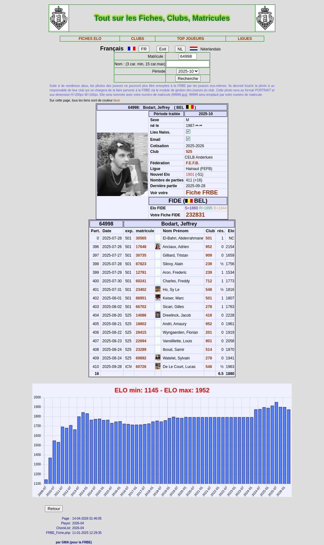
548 (208, 289)
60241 (140, 281)
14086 (140, 315)
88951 (140, 298)
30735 (140, 255)
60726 (140, 366)
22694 (140, 341)
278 (208, 307)
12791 (140, 272)
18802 (140, 324)
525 (188, 151)
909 (208, 255)
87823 (140, 264)
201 (208, 332)
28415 (140, 332)
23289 (140, 349)
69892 (140, 358)
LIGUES (245, 38)
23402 (140, 289)
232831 (195, 215)
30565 (140, 238)
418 (208, 315)
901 (208, 341)
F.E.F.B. (192, 163)
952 (208, 247)
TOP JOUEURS (190, 38)
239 (208, 264)
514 (208, 349)
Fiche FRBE (202, 192)
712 (208, 281)
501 (208, 238)
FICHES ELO (89, 38)
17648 (140, 247)
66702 (140, 307)
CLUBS (137, 38)
